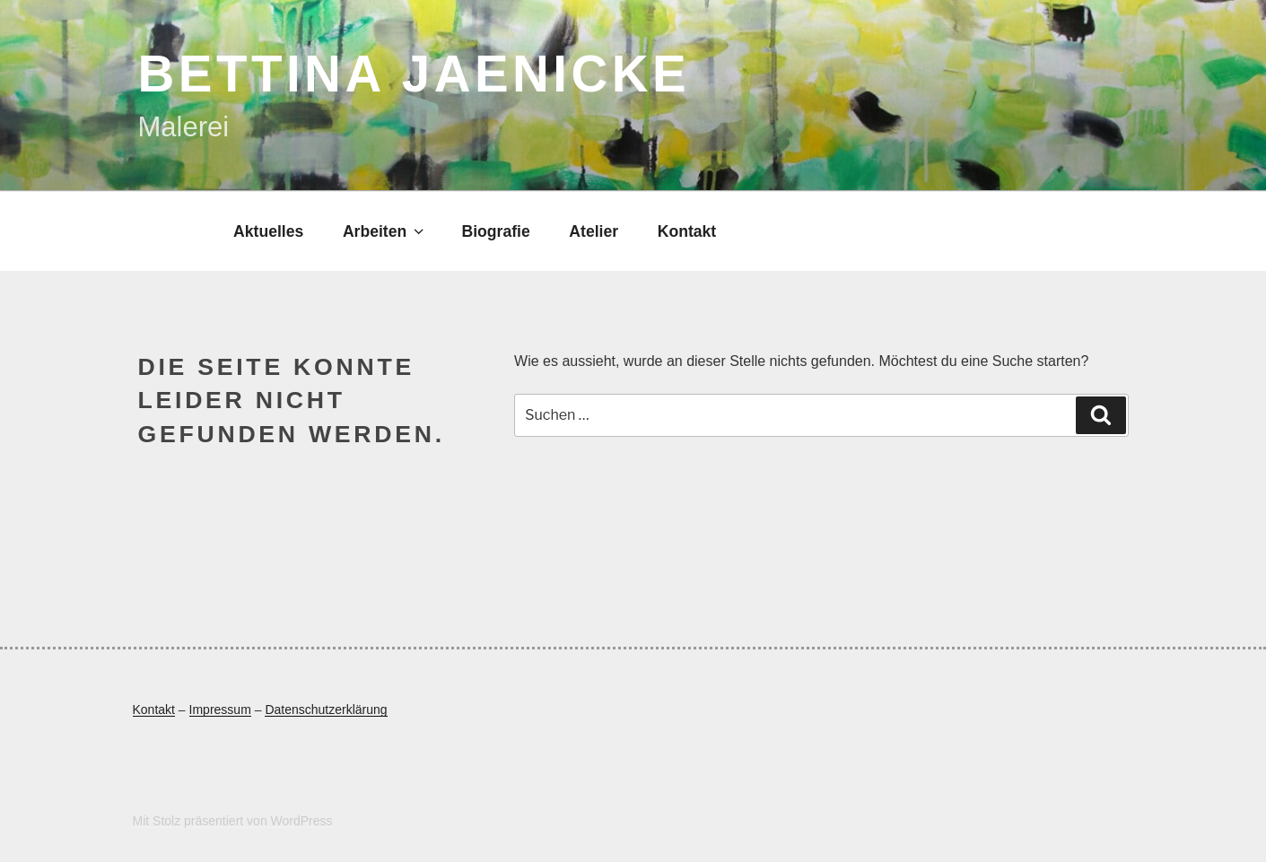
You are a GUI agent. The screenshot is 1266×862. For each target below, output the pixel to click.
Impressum (220, 709)
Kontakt (687, 231)
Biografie (495, 231)
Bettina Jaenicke (414, 74)
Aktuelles (268, 231)
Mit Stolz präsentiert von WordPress (233, 821)
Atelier (593, 231)
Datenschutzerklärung (326, 709)
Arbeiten (385, 231)
